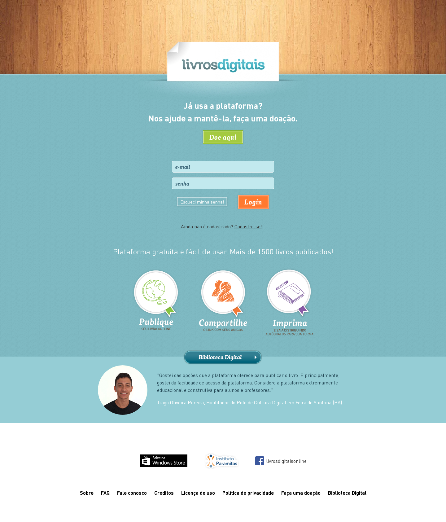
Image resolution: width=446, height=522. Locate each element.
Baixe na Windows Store (163, 460)
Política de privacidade (248, 492)
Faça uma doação (301, 492)
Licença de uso (198, 492)
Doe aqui (223, 137)
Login (253, 202)
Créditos (164, 492)
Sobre (87, 492)
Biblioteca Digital (223, 357)
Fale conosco (132, 492)
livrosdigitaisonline (286, 461)
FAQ (105, 492)
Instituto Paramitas (221, 461)
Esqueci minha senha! (202, 201)
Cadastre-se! (248, 226)
